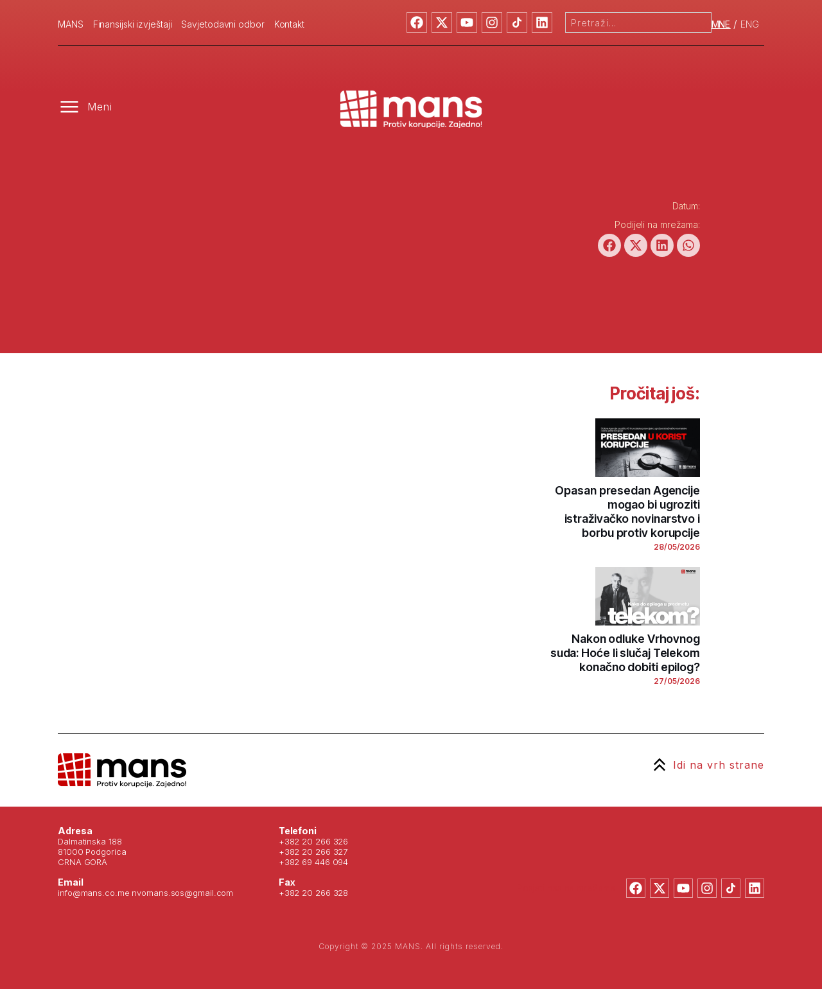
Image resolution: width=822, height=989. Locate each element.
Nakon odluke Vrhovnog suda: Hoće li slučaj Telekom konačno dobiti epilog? (625, 653)
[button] (609, 245)
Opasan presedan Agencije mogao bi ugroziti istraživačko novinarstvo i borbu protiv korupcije (627, 511)
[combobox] (638, 22)
